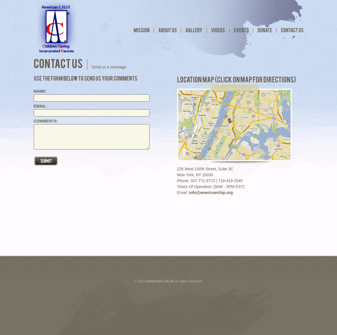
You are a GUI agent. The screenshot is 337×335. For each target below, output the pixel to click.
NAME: (40, 91)
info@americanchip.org (211, 192)
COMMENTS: (46, 121)
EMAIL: (40, 106)
